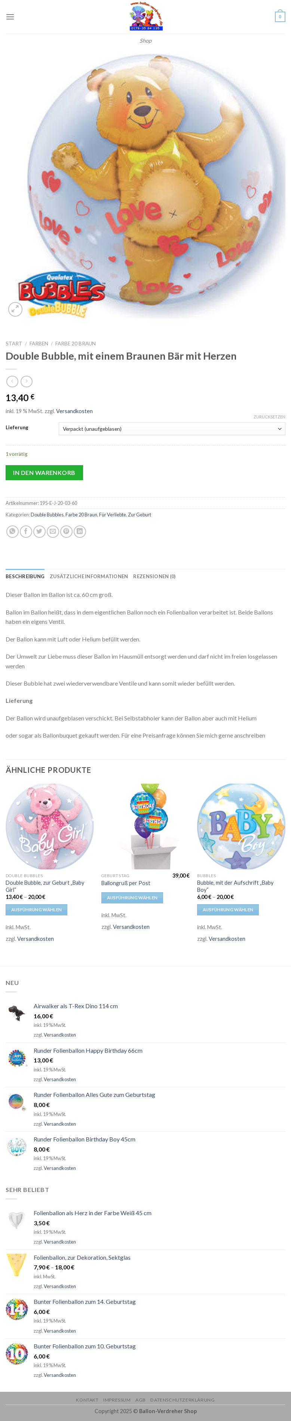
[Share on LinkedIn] (80, 531)
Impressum (117, 1400)
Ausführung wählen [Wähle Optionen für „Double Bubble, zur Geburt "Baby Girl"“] (36, 909)
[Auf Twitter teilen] (39, 531)
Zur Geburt (139, 515)
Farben (39, 344)
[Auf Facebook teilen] (26, 531)
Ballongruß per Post (125, 883)
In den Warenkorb (44, 472)
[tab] (25, 576)
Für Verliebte (112, 515)
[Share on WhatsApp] (12, 531)
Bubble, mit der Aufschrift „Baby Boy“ (235, 886)
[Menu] (10, 16)
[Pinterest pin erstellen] (66, 531)
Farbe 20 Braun (75, 344)
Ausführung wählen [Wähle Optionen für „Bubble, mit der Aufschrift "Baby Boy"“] (228, 909)
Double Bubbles (47, 515)
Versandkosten (74, 411)
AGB (140, 1400)
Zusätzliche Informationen (89, 576)
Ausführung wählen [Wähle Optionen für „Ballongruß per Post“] (132, 897)
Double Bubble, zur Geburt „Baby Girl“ (45, 886)
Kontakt (87, 1400)
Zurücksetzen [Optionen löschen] (269, 416)
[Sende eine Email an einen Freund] (53, 531)
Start (14, 344)
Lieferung (17, 427)
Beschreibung (25, 576)
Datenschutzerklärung (182, 1400)
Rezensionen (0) (154, 576)
